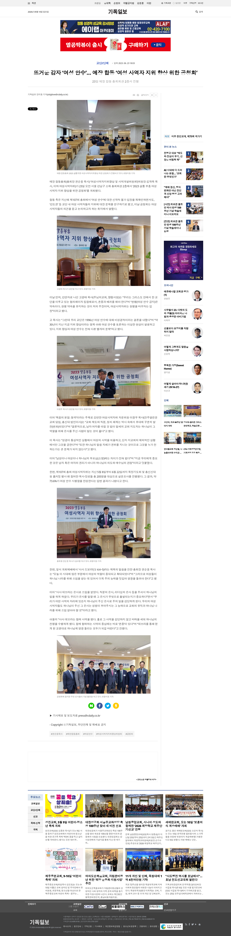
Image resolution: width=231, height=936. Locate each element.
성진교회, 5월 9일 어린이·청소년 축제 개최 (64, 824)
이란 (149, 3)
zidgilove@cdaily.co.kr (57, 94)
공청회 (130, 733)
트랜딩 (97, 3)
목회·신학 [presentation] (35, 823)
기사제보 (98, 926)
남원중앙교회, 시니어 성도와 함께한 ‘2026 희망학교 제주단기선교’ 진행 (143, 826)
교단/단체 (102, 63)
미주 (185, 3)
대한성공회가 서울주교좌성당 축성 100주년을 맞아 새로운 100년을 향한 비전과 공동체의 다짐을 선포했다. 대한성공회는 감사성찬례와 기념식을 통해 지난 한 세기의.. (104, 836)
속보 (167, 136)
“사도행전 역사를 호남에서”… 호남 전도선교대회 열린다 (183, 878)
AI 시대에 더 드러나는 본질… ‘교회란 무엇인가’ (173, 173)
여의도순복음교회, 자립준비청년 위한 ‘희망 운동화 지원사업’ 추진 (104, 879)
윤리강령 (153, 926)
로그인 (200, 3)
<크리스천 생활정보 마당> (146, 779)
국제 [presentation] (35, 829)
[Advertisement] (183, 112)
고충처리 (143, 926)
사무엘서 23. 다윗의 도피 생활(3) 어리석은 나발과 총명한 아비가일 (175, 313)
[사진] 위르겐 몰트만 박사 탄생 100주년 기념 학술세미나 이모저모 (173, 209)
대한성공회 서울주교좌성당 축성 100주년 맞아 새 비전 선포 (104, 824)
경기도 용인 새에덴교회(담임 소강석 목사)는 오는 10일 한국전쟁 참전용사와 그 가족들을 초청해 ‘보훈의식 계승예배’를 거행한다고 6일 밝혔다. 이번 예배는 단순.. (184, 835)
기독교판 (167, 3)
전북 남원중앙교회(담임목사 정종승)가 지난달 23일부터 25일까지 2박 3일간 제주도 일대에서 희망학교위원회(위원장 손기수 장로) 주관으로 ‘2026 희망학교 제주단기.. (144, 839)
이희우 (167, 320)
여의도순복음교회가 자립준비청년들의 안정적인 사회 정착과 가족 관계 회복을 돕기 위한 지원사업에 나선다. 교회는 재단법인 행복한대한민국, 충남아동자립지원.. (104, 893)
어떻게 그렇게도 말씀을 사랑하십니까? (176, 348)
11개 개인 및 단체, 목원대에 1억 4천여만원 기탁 (143, 878)
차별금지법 (128, 3)
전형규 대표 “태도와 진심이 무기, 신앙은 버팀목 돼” (173, 156)
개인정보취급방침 (112, 926)
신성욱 (167, 353)
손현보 (117, 3)
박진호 (167, 335)
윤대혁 (107, 3)
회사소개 (67, 926)
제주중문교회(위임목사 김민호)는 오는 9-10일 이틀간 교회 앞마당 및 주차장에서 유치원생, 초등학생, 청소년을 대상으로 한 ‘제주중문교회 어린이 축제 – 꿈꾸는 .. (64, 889)
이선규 (167, 390)
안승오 (167, 298)
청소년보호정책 (129, 926)
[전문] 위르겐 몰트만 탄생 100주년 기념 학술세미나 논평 (173, 226)
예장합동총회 (73, 733)
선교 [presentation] (35, 816)
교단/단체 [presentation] (35, 810)
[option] (174, 417)
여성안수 (89, 733)
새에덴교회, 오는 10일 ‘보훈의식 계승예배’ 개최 (184, 824)
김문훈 (140, 3)
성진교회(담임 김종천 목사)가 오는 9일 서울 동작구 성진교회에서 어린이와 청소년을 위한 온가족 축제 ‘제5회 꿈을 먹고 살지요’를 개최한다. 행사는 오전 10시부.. (63, 835)
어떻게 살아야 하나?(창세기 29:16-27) (176, 385)
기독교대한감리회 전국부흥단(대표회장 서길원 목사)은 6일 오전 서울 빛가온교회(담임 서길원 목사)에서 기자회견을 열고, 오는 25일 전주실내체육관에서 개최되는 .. (184, 889)
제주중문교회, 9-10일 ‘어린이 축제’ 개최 (63, 878)
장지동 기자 (41, 94)
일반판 (178, 3)
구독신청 (192, 3)
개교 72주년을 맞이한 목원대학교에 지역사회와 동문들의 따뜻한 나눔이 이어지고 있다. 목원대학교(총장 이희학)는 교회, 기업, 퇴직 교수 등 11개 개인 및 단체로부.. (143, 889)
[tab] (35, 803)
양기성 (167, 372)
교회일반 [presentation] (35, 803)
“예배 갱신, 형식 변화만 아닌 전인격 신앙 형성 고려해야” (173, 192)
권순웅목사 (57, 733)
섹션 (32, 3)
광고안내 (77, 926)
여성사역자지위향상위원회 (110, 733)
